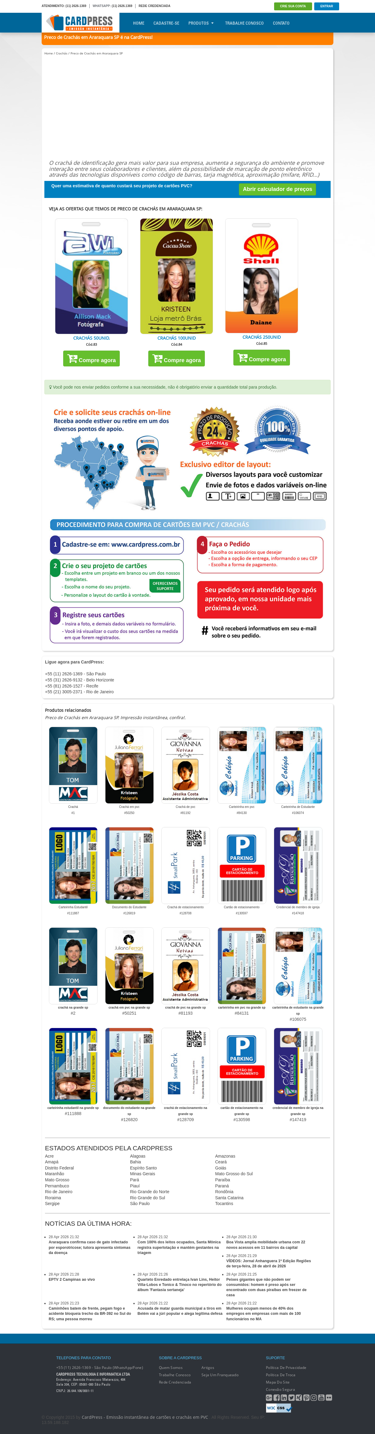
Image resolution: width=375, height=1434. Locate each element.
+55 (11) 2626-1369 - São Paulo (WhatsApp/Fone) (99, 1367)
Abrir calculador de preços (277, 189)
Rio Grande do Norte (149, 1191)
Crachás (61, 53)
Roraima (53, 1197)
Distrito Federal (59, 1168)
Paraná (222, 1185)
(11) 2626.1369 (122, 6)
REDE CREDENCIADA (154, 6)
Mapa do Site (278, 1382)
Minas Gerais (142, 1173)
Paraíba (222, 1179)
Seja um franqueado (220, 1374)
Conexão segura (280, 1389)
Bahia (135, 1161)
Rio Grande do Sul (147, 1197)
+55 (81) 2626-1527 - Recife (71, 686)
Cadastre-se (166, 23)
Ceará (221, 1161)
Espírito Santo (143, 1168)
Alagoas (138, 1156)
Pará (134, 1179)
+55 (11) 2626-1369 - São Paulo (75, 673)
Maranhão (54, 1173)
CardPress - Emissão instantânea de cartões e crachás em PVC (145, 1417)
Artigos (207, 1367)
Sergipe (52, 1203)
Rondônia (224, 1191)
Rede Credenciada (175, 1382)
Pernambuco (57, 1185)
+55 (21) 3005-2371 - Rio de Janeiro (79, 691)
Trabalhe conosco (175, 1374)
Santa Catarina (229, 1197)
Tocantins (224, 1203)
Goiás (220, 1168)
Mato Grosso (57, 1179)
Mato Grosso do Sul (234, 1173)
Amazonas (225, 1156)
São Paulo (140, 1203)
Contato (281, 23)
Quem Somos (171, 1367)
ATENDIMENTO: (53, 6)
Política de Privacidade (286, 1367)
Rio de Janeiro (58, 1191)
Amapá (51, 1161)
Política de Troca (281, 1374)
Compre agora (91, 358)
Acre (49, 1156)
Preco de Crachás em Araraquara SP (97, 53)
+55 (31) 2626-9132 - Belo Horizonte (79, 679)
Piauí (135, 1185)
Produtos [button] (201, 23)
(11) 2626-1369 (76, 6)
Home (138, 23)
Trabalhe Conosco (244, 23)
